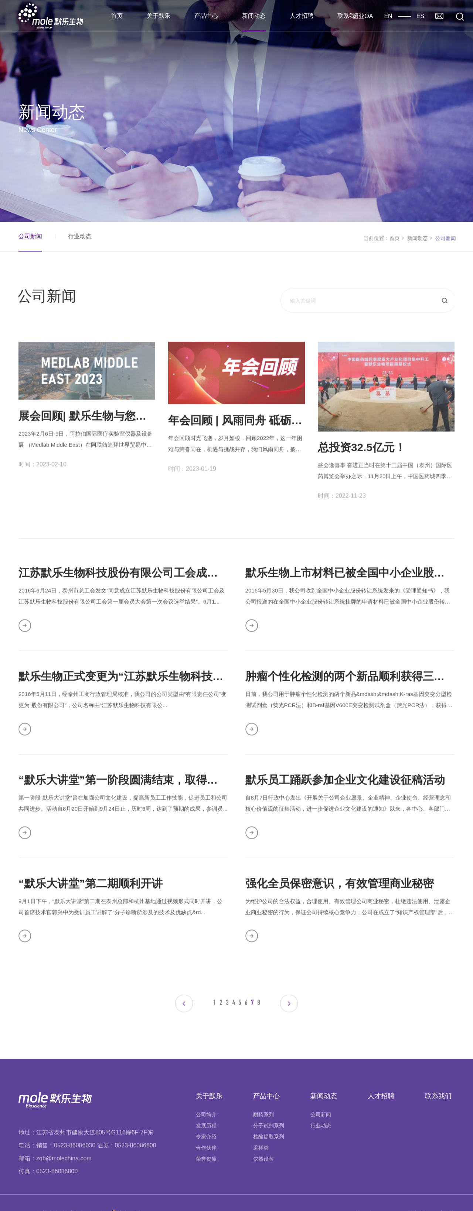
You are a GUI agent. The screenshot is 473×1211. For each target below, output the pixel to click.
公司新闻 (30, 236)
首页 (117, 16)
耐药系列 (263, 1094)
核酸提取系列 (268, 1117)
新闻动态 (254, 16)
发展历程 (206, 1106)
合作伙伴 (206, 1128)
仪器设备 (263, 1139)
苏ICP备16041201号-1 (380, 1193)
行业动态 (79, 236)
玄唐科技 (444, 1193)
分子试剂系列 (268, 1106)
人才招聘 (301, 16)
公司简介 (206, 1094)
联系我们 (349, 16)
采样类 (261, 1128)
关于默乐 (158, 16)
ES (420, 16)
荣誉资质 (206, 1139)
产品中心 (206, 16)
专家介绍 (206, 1117)
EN (388, 16)
